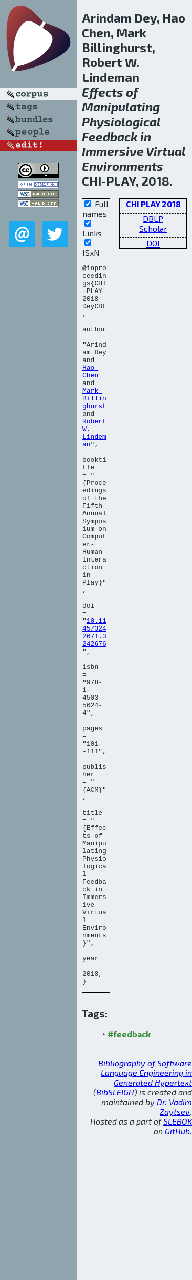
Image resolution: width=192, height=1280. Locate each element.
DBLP (153, 218)
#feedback (129, 1178)
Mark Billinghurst (94, 425)
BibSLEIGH (115, 1236)
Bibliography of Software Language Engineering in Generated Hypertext (145, 1216)
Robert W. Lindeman (96, 466)
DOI (153, 243)
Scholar (153, 228)
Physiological (121, 121)
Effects (102, 91)
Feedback (110, 136)
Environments (122, 166)
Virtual (165, 151)
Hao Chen (90, 393)
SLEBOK (177, 1265)
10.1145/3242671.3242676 (94, 706)
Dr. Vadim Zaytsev (174, 1251)
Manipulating (121, 106)
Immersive (113, 151)
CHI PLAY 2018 (153, 204)
